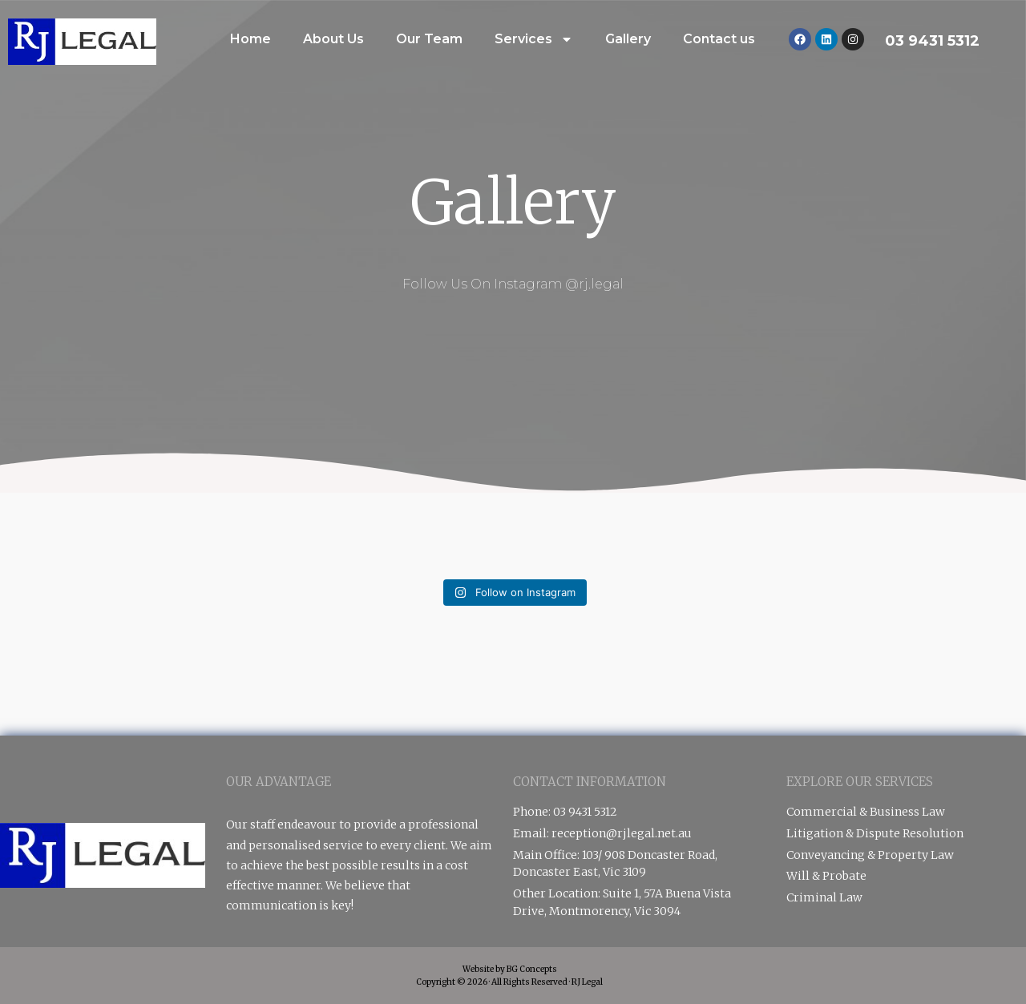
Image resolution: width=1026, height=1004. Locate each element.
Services (534, 39)
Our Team (429, 38)
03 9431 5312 (932, 41)
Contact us (719, 38)
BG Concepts (532, 969)
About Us (333, 38)
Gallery (628, 38)
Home (250, 38)
